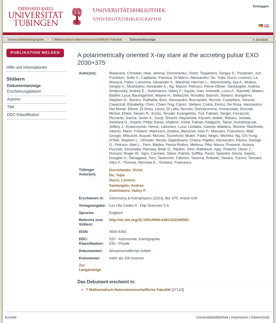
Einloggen (261, 6)
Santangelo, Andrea (126, 185)
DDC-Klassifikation (23, 115)
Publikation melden (35, 52)
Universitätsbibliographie (26, 39)
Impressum (239, 317)
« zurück (260, 39)
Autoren (14, 99)
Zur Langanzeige (90, 267)
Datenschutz (260, 317)
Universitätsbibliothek (212, 317)
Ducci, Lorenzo (122, 180)
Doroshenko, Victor (126, 170)
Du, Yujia (117, 175)
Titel (10, 107)
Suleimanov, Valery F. (127, 190)
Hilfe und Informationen (26, 67)
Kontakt (11, 317)
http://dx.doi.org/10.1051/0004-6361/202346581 (149, 220)
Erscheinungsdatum (24, 91)
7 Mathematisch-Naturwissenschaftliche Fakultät (87, 39)
